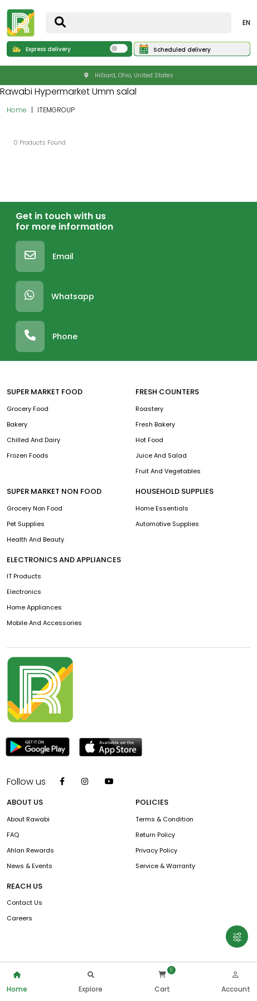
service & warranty (165, 865)
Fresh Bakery (155, 424)
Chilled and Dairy (33, 439)
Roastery (149, 408)
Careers (19, 918)
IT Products (24, 576)
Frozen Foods (28, 455)
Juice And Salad (161, 455)
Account (235, 981)
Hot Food (149, 439)
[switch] (119, 48)
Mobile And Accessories (44, 622)
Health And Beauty (35, 539)
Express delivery (41, 49)
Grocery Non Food (34, 508)
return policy (155, 834)
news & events (29, 865)
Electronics (24, 591)
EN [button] (246, 22)
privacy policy (156, 850)
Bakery (17, 424)
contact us (24, 902)
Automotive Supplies (167, 523)
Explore (91, 981)
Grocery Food (28, 408)
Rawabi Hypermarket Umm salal (68, 91)
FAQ (13, 834)
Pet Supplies (26, 523)
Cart (162, 981)
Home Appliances (34, 607)
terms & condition (164, 819)
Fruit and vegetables (168, 471)
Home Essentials (161, 508)
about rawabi (28, 819)
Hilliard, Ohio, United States (128, 75)
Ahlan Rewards (30, 850)
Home (17, 110)
